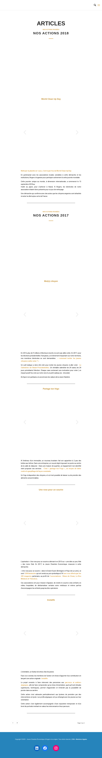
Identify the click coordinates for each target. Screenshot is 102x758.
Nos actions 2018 (51, 33)
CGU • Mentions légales (79, 739)
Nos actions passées (51, 29)
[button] (25, 132)
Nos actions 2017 (51, 215)
